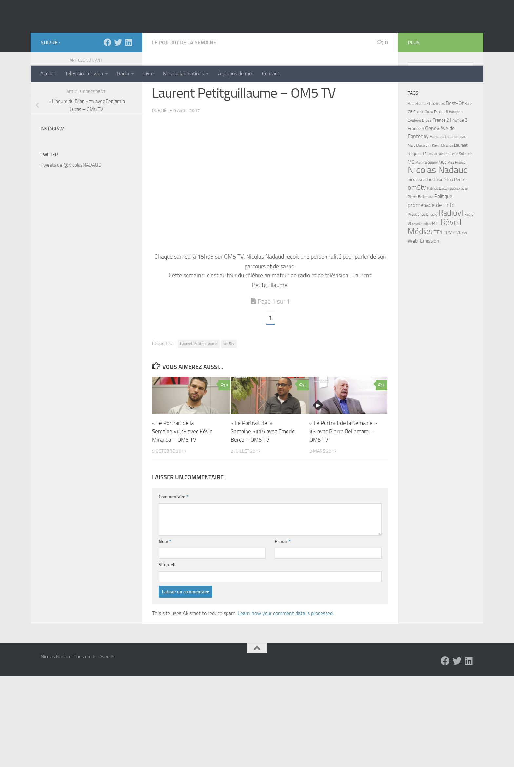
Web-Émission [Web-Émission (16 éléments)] (423, 290)
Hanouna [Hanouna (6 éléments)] (437, 186)
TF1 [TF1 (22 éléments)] (438, 281)
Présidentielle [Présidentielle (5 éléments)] (418, 263)
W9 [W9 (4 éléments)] (464, 282)
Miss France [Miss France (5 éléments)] (456, 211)
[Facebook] (107, 91)
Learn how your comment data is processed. (286, 662)
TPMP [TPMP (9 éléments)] (449, 282)
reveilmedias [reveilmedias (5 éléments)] (421, 273)
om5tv (229, 393)
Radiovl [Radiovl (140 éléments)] (450, 262)
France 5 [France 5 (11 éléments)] (416, 177)
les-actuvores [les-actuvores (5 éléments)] (438, 203)
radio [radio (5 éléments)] (433, 263)
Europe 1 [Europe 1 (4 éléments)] (456, 161)
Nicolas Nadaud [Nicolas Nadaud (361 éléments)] (438, 219)
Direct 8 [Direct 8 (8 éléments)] (441, 160)
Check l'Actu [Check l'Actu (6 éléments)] (423, 161)
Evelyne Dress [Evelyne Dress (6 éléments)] (420, 169)
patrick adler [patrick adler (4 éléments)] (459, 237)
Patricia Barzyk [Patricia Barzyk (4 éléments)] (438, 237)
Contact (270, 74)
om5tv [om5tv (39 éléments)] (417, 236)
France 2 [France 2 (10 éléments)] (441, 169)
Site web (167, 614)
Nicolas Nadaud (85, 39)
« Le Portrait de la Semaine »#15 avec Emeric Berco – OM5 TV (262, 480)
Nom (165, 591)
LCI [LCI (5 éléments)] (425, 203)
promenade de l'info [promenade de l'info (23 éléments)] (431, 254)
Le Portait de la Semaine (184, 92)
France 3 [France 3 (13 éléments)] (458, 169)
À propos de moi (235, 74)
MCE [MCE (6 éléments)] (442, 211)
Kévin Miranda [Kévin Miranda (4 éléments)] (442, 194)
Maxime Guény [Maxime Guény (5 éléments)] (426, 211)
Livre (148, 74)
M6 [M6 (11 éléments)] (411, 211)
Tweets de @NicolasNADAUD (71, 214)
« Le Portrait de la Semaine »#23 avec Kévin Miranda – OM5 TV (182, 480)
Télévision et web (84, 74)
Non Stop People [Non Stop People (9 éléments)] (451, 229)
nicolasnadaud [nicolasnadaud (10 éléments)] (421, 229)
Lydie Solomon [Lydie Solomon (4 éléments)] (461, 203)
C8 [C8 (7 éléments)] (410, 160)
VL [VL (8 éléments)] (458, 281)
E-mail (283, 591)
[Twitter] (118, 91)
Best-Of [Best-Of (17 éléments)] (455, 152)
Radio (123, 74)
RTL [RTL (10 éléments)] (436, 272)
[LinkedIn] (128, 91)
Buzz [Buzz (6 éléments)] (468, 153)
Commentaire (173, 546)
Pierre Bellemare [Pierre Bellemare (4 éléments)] (420, 246)
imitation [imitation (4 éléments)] (451, 186)
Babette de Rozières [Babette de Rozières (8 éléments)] (426, 152)
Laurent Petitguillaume (198, 393)
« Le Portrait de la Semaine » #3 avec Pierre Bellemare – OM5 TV (343, 480)
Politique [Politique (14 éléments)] (443, 246)
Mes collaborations (183, 74)
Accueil (48, 74)
